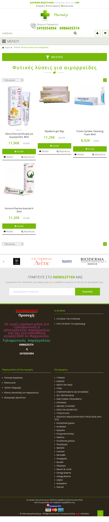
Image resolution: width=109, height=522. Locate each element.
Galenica (59, 437)
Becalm (58, 462)
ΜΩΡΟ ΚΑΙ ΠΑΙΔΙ (63, 384)
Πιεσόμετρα (60, 444)
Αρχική (39, 6)
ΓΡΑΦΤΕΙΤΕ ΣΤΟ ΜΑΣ (55, 277)
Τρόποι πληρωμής (11, 387)
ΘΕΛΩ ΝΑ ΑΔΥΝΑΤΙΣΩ (65, 409)
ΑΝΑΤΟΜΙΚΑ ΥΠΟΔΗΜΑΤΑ (68, 399)
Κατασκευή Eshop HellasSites (75, 513)
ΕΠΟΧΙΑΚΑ (60, 402)
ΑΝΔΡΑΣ (59, 381)
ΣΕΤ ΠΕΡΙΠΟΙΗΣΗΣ (64, 395)
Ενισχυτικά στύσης (64, 433)
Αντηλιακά (60, 426)
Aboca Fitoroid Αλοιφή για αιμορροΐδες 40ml (19, 135)
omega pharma (62, 476)
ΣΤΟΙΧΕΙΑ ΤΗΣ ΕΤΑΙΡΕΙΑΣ (67, 318)
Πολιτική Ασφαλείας (12, 377)
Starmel (59, 487)
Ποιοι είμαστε (52, 6)
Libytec (58, 479)
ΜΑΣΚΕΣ (59, 448)
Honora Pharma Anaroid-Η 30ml (19, 210)
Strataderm (60, 483)
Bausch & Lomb (62, 469)
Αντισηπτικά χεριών (64, 423)
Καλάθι (19, 151)
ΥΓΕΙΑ (16, 47)
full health (59, 455)
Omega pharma (62, 472)
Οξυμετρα (60, 465)
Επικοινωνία (67, 6)
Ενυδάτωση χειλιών (64, 440)
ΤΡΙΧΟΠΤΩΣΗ (61, 413)
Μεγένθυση (27, 157)
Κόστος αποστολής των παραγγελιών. (20, 392)
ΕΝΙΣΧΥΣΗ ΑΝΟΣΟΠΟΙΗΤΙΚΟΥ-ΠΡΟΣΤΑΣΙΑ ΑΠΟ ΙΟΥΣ (77, 418)
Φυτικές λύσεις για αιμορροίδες (34, 47)
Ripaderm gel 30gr (54, 131)
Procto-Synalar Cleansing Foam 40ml (89, 133)
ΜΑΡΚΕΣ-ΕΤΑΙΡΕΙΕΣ (64, 406)
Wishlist (8, 157)
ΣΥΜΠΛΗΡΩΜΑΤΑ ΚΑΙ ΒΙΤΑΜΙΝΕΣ (71, 392)
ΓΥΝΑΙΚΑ (59, 377)
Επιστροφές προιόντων (14, 397)
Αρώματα (59, 430)
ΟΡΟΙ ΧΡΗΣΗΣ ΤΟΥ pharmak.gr (69, 323)
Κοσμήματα (60, 458)
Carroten (59, 451)
